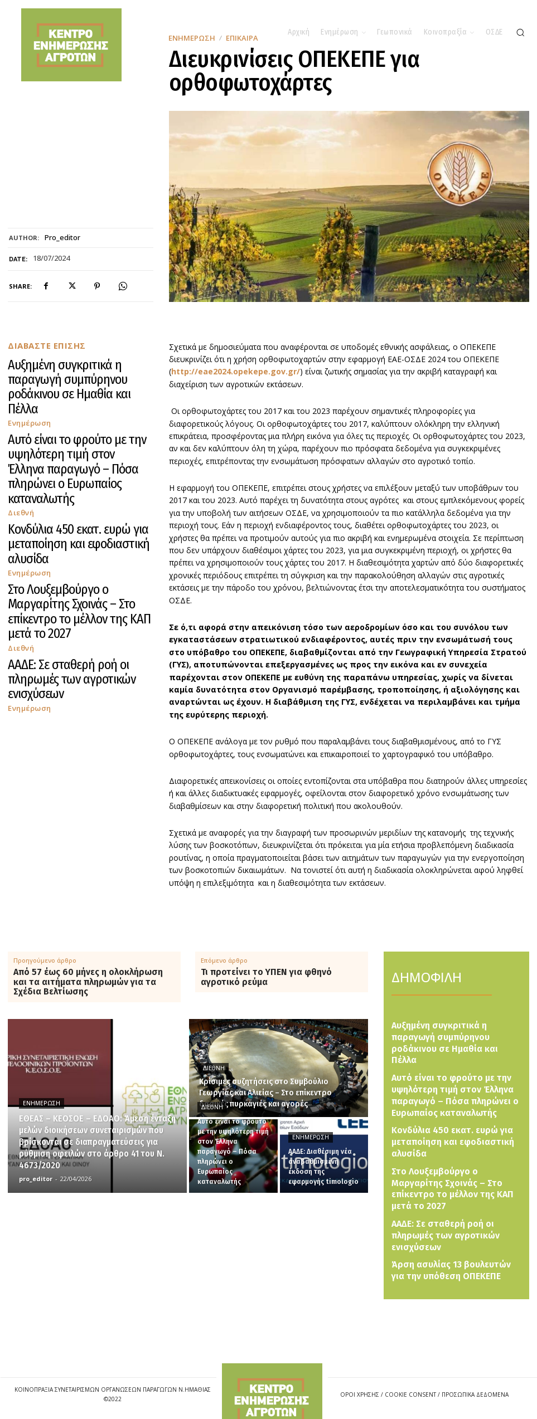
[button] (520, 32)
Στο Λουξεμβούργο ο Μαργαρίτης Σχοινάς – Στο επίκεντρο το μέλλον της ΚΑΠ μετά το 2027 (78, 480)
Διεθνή (19, 426)
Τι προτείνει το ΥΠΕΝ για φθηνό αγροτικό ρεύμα (266, 977)
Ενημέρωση (27, 382)
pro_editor (62, 237)
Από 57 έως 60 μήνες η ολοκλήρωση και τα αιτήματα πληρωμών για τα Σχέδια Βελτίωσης (88, 982)
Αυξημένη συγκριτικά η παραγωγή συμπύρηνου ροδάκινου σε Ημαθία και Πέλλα (77, 366)
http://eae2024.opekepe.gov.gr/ (235, 371)
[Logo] (272, 1379)
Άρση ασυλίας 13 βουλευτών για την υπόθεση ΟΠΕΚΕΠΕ (453, 1211)
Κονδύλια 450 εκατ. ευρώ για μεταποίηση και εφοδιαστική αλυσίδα (73, 445)
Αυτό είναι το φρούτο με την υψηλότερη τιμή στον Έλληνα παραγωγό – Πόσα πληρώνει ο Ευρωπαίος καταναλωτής (73, 406)
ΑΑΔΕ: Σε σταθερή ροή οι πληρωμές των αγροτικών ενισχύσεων (67, 515)
